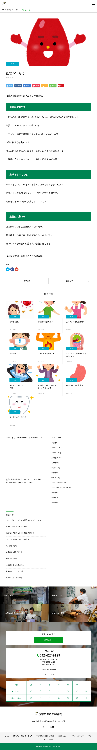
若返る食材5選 (11, 558)
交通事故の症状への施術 (45, 736)
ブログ (54, 453)
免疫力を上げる (12, 546)
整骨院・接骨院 (57, 483)
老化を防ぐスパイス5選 (14, 571)
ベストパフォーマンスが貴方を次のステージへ (23, 520)
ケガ (53, 443)
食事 (53, 502)
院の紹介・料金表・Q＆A (22, 736)
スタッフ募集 (49, 739)
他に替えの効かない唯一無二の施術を (20, 533)
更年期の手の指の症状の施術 (16, 526)
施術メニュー (63, 736)
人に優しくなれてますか (15, 565)
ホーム (6, 736)
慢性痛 (54, 478)
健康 (12, 64)
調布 (53, 497)
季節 (53, 473)
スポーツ (55, 448)
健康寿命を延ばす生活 (14, 552)
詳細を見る (48, 640)
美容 (53, 492)
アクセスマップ (78, 736)
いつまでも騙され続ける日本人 (17, 539)
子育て (54, 468)
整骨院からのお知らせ (60, 488)
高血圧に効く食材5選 (14, 578)
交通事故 (55, 458)
